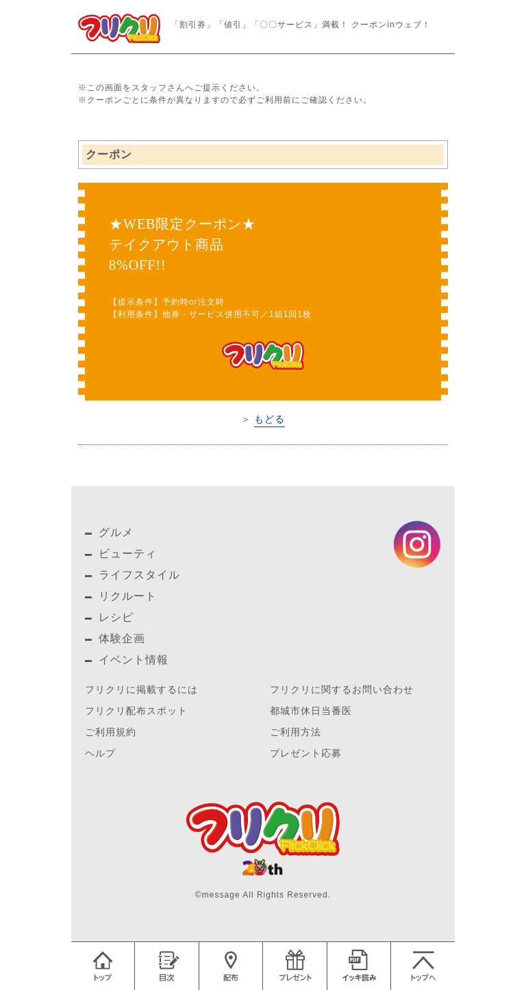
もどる (269, 419)
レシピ (116, 617)
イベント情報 (133, 659)
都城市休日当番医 (311, 711)
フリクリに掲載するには (141, 690)
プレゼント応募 (306, 753)
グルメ (116, 532)
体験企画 (122, 638)
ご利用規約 (110, 732)
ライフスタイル (139, 575)
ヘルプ (100, 753)
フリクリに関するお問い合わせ (342, 690)
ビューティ (128, 553)
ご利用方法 (295, 732)
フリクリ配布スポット (136, 711)
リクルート (128, 596)
